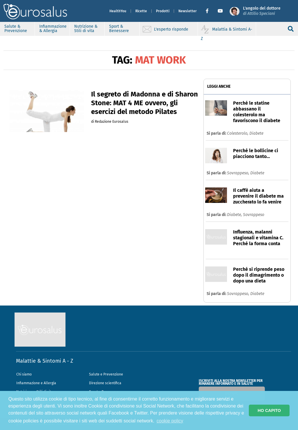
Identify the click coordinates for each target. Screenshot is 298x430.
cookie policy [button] (170, 420)
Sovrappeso (253, 214)
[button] (209, 11)
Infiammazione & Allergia (53, 28)
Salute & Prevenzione (15, 28)
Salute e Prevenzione (106, 374)
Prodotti (162, 11)
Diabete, (235, 214)
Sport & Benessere (119, 28)
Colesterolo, (238, 133)
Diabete (256, 133)
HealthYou (117, 11)
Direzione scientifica (105, 383)
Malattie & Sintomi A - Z (44, 361)
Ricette (141, 11)
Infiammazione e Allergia (36, 383)
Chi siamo (24, 374)
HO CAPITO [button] (269, 410)
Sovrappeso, (238, 173)
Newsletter (187, 11)
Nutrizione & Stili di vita (85, 28)
